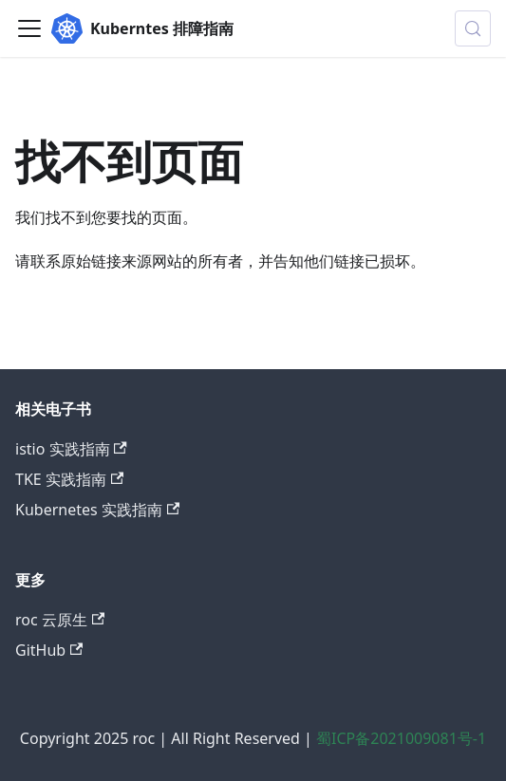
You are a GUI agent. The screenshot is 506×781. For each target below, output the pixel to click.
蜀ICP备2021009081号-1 (401, 738)
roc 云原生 (59, 619)
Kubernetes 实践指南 (97, 509)
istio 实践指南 (71, 448)
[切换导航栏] (29, 28)
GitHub (49, 650)
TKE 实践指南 (69, 479)
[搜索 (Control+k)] (473, 28)
